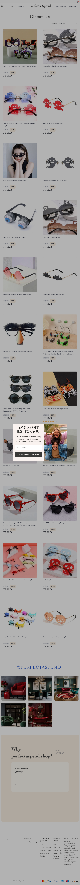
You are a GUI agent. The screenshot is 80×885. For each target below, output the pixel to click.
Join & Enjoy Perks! (28, 454)
